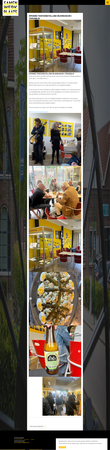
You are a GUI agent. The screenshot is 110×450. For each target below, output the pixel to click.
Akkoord (62, 447)
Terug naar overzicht (37, 426)
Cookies (32, 439)
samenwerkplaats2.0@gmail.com (21, 442)
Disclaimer (26, 439)
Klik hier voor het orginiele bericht (38, 112)
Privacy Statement (18, 439)
